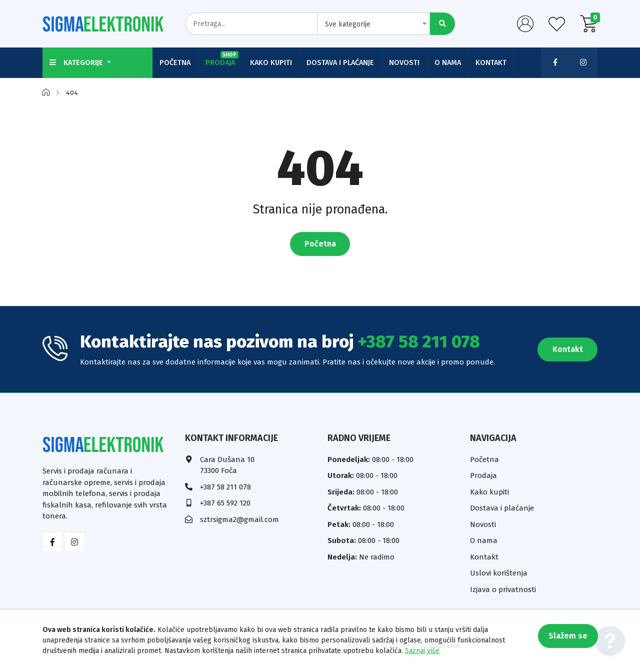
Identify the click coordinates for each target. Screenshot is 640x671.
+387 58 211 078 (419, 341)
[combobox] (373, 23)
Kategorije (77, 62)
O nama (451, 62)
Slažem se (567, 636)
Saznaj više (422, 650)
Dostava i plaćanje (342, 62)
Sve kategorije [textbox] (347, 24)
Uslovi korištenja (499, 573)
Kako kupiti (273, 62)
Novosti (407, 62)
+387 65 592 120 (225, 503)
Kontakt (495, 62)
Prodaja (223, 59)
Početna (175, 62)
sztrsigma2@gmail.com (239, 519)
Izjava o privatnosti (503, 589)
